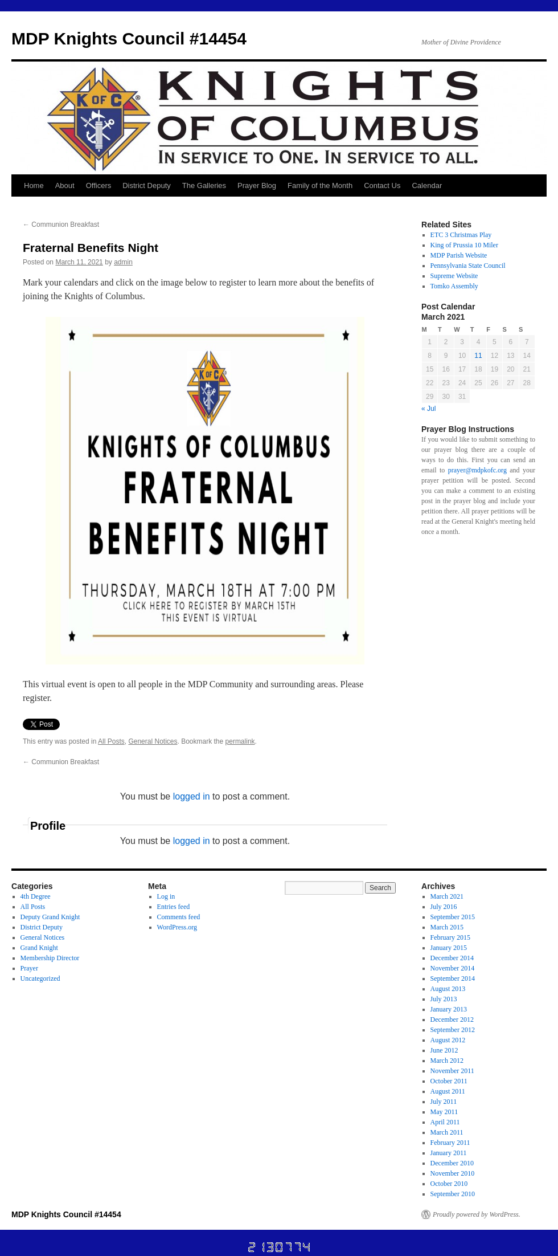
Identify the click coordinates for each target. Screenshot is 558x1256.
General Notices (152, 741)
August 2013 (448, 989)
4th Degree (35, 896)
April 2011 (445, 1122)
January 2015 (448, 948)
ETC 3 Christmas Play (461, 235)
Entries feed (173, 907)
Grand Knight (39, 948)
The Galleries (204, 185)
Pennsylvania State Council (468, 266)
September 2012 (452, 1030)
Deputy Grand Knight (50, 917)
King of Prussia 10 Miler (464, 245)
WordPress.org (177, 927)
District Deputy (146, 185)
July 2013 (443, 999)
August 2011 (447, 1091)
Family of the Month (320, 185)
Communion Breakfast (61, 225)
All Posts (111, 741)
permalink (240, 741)
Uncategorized (40, 978)
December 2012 (452, 1019)
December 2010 (452, 1163)
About (65, 185)
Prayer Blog (256, 185)
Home (34, 185)
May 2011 (444, 1112)
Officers (99, 185)
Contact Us (382, 185)
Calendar (427, 185)
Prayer (29, 968)
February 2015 (450, 937)
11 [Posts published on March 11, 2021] (478, 356)
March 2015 (446, 927)
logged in (191, 796)
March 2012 (446, 1061)
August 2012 (448, 1040)
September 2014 (452, 978)
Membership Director (50, 958)
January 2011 (448, 1153)
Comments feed (178, 917)
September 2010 (452, 1194)
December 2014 (452, 958)
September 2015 (452, 917)
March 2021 (446, 896)
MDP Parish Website (458, 255)
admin (123, 262)
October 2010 (449, 1184)
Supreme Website (454, 276)
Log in (166, 896)
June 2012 (444, 1050)
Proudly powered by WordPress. (476, 1214)
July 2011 (443, 1102)
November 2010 (452, 1173)
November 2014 (452, 968)
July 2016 (443, 907)
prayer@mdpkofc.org (477, 470)
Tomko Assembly (454, 286)
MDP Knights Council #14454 (129, 38)
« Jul (428, 409)
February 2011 (450, 1143)
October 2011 (448, 1081)
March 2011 (446, 1132)
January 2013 (448, 1009)
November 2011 (452, 1071)
